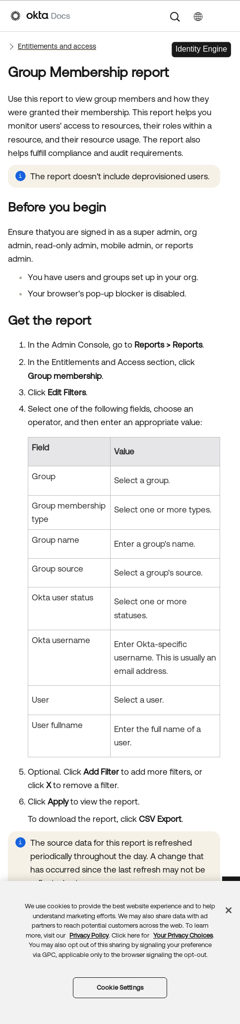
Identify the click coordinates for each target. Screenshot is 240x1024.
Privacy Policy (89, 935)
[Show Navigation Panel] (225, 16)
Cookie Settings (120, 987)
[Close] (229, 910)
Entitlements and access (57, 46)
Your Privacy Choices (183, 935)
